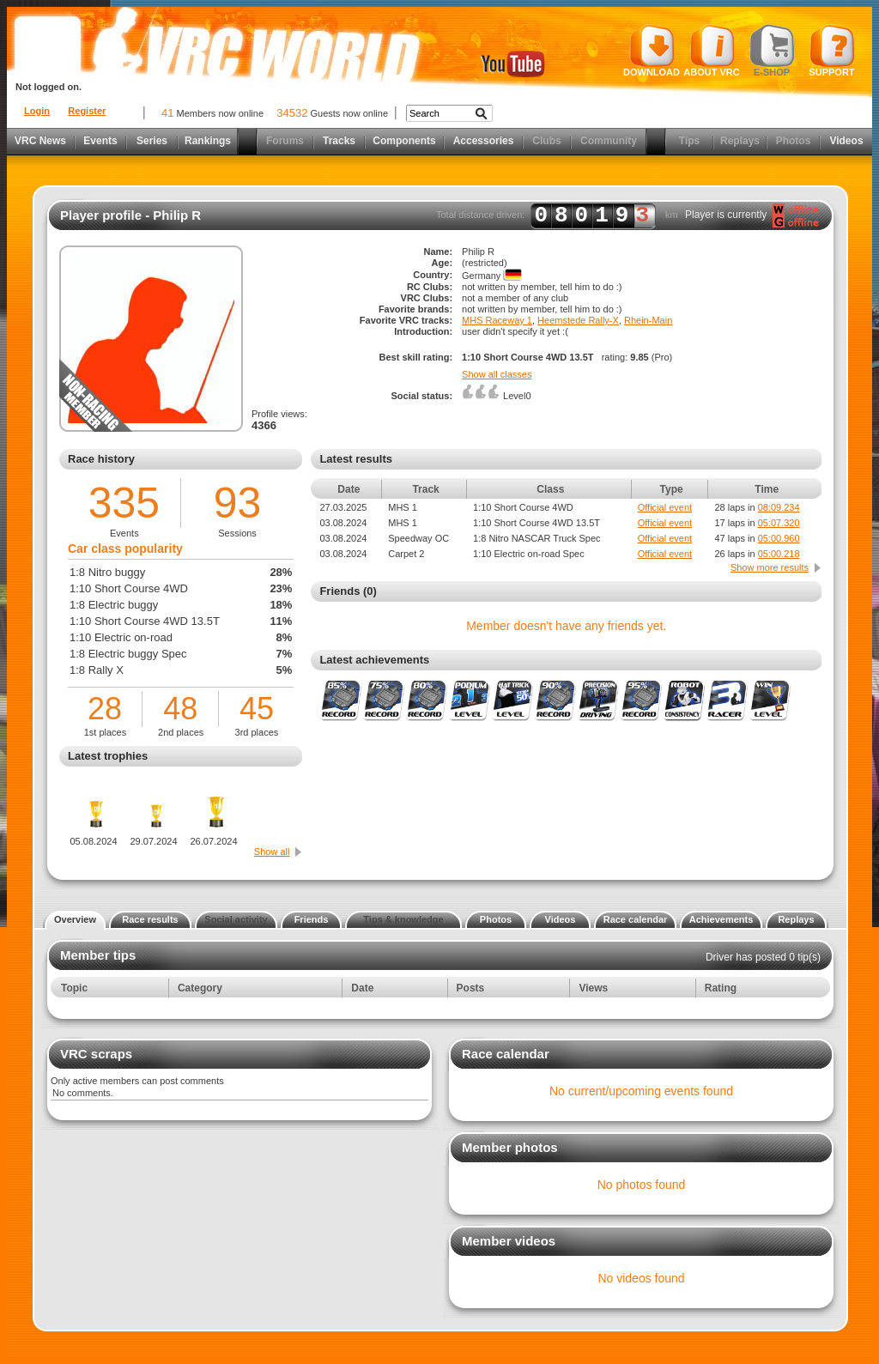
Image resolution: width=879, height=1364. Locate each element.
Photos (793, 141)
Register (87, 111)
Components (404, 141)
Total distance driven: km (557, 215)
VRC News (40, 141)
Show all (272, 851)
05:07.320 (779, 523)
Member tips (98, 955)
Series (151, 141)
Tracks (339, 141)
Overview (75, 919)
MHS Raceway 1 (497, 320)
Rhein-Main (648, 320)
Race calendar (635, 919)
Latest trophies (108, 755)
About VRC (711, 50)
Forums (285, 141)
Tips (689, 141)
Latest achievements (374, 659)
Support (832, 50)
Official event (665, 507)
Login (37, 111)
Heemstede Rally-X (578, 320)
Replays (740, 141)
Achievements (721, 919)
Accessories (483, 141)
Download (651, 50)
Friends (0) (347, 591)
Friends (311, 919)
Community (608, 141)
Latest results (355, 458)
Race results (150, 919)
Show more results (769, 567)
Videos (846, 141)
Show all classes (496, 374)
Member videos (508, 1241)
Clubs (546, 141)
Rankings (208, 141)
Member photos (510, 1147)
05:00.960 (779, 538)
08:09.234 (779, 507)
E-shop (772, 50)
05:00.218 (779, 554)
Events (100, 141)
